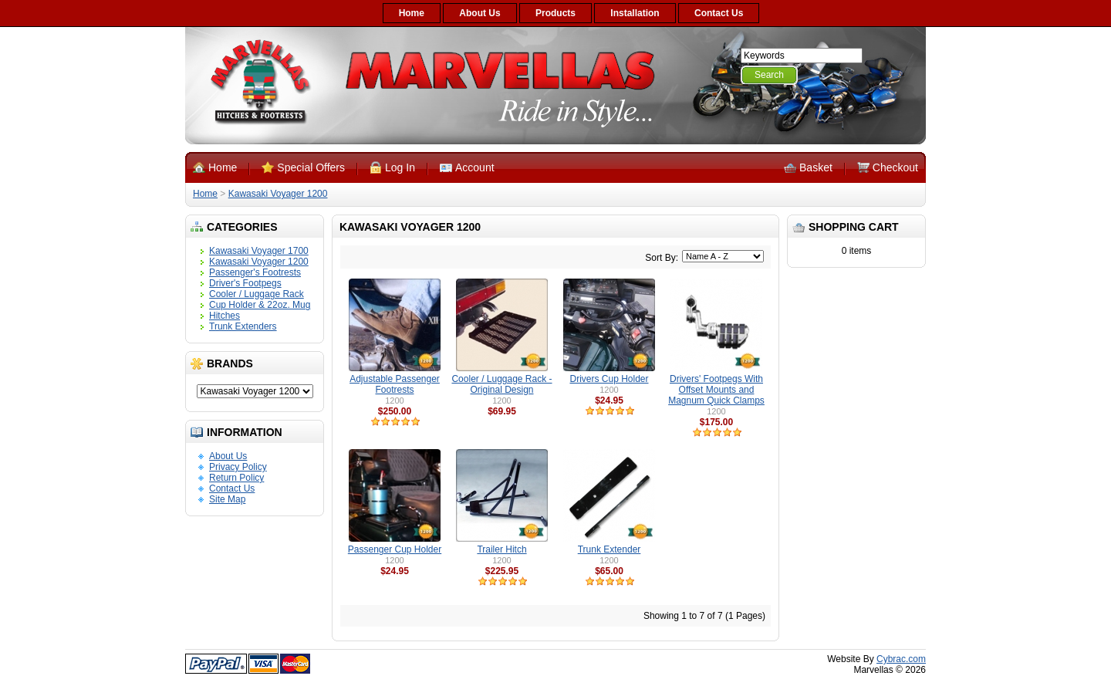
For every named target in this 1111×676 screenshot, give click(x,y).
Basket (815, 167)
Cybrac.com (901, 659)
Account (475, 167)
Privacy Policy (238, 466)
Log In (400, 167)
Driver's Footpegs (245, 283)
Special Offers (311, 167)
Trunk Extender (609, 549)
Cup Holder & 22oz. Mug (259, 304)
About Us (479, 13)
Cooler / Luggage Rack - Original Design (501, 384)
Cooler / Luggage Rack (256, 294)
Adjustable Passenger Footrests (395, 384)
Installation (634, 13)
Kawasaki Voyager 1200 (278, 193)
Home (411, 13)
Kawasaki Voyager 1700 (259, 250)
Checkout (895, 167)
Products (555, 13)
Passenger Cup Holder (394, 549)
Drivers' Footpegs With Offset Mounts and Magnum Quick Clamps (716, 389)
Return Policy (236, 477)
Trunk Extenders (243, 326)
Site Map (227, 499)
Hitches (224, 315)
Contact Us (718, 13)
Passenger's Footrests (255, 272)
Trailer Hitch (501, 549)
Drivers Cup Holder (608, 378)
